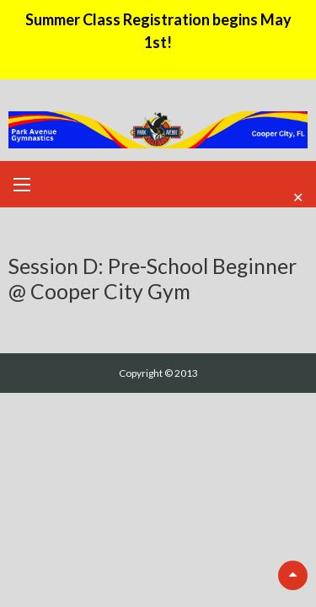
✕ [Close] (297, 196)
